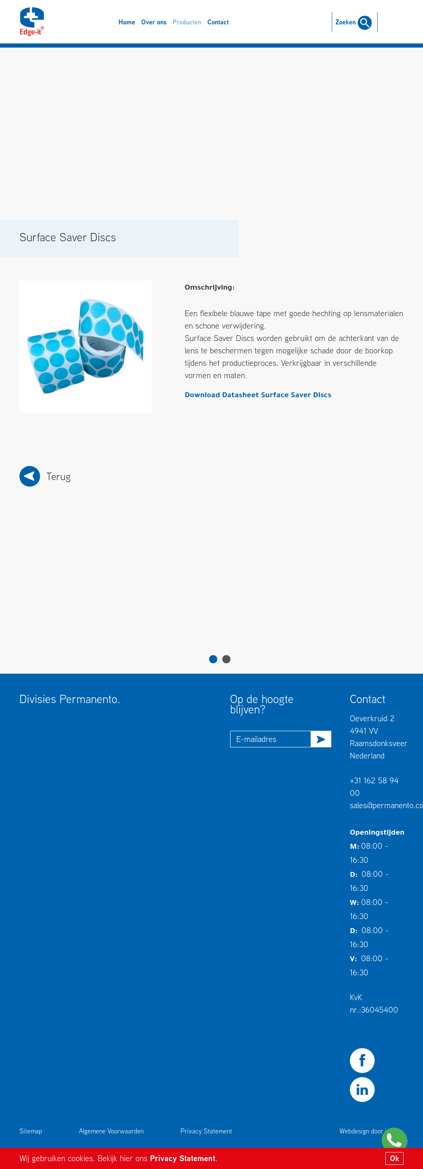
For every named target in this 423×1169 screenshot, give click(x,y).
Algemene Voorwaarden (111, 1131)
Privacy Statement (182, 1158)
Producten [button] (187, 21)
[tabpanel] (72, 590)
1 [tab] (213, 659)
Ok (394, 1158)
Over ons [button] (153, 21)
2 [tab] (226, 659)
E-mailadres (256, 739)
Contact (218, 21)
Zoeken (353, 21)
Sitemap (30, 1131)
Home (127, 21)
